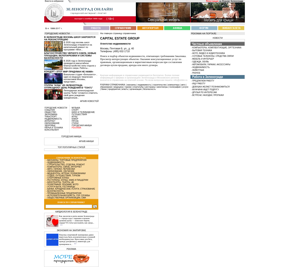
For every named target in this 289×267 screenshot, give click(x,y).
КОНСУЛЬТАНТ (52, 130)
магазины (131, 85)
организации (135, 89)
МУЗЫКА (76, 108)
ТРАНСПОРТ (51, 117)
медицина (118, 87)
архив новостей (89, 101)
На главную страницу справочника (118, 33)
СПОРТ (75, 110)
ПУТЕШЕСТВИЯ (79, 114)
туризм (128, 87)
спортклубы (138, 87)
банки (104, 89)
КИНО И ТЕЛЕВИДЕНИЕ (83, 112)
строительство (159, 85)
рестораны (150, 87)
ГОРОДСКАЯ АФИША (82, 125)
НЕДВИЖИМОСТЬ (53, 119)
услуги (185, 87)
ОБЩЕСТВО (50, 112)
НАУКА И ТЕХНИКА (54, 128)
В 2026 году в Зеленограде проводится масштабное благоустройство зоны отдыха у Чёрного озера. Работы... (80, 64)
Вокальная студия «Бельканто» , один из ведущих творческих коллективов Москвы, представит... (80, 78)
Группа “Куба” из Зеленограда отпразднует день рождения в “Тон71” (68, 86)
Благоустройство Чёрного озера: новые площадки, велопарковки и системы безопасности (70, 55)
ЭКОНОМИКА (51, 114)
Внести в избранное (54, 1)
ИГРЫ (74, 117)
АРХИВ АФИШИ (86, 141)
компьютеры (174, 85)
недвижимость (144, 85)
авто (183, 85)
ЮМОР (75, 119)
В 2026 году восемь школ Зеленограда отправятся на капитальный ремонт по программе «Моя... (78, 46)
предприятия (114, 89)
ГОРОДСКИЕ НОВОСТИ (56, 108)
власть (125, 89)
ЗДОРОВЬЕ (50, 125)
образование (106, 87)
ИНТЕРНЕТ (50, 121)
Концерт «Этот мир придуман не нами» (68, 71)
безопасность (149, 89)
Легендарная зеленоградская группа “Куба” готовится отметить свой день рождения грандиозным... (81, 94)
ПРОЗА (75, 121)
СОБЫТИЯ (50, 110)
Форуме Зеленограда (232, 1)
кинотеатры (162, 87)
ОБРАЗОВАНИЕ (52, 123)
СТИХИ (75, 123)
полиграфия (175, 87)
